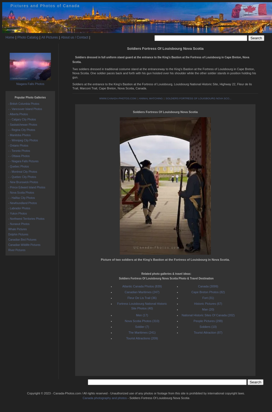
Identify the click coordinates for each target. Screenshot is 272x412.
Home (10, 37)
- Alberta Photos (18, 114)
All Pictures (49, 37)
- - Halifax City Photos (21, 197)
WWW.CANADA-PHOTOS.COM (117, 98)
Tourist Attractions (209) (142, 338)
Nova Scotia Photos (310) (142, 321)
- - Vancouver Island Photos (25, 109)
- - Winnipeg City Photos (23, 140)
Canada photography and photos (105, 398)
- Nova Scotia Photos (21, 192)
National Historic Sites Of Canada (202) (208, 315)
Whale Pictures (17, 229)
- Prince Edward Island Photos (26, 187)
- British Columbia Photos (23, 103)
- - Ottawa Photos (19, 156)
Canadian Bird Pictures (22, 239)
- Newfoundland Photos (22, 203)
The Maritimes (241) (142, 332)
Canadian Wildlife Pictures (24, 244)
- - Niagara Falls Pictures (23, 161)
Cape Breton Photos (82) (208, 292)
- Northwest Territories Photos (26, 218)
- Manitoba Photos (19, 135)
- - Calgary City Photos (22, 119)
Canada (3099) (208, 286)
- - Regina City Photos (21, 129)
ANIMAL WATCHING (151, 98)
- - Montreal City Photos (22, 171)
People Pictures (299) (208, 321)
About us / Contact (74, 37)
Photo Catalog (27, 37)
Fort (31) (208, 298)
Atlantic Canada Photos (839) (142, 286)
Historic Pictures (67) (208, 303)
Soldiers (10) (208, 326)
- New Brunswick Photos (23, 182)
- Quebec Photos (18, 166)
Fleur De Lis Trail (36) (142, 298)
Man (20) (208, 309)
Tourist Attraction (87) (208, 332)
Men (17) (142, 315)
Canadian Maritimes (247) (142, 292)
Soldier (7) (142, 326)
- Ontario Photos (18, 145)
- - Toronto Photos (19, 150)
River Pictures (16, 250)
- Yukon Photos (17, 213)
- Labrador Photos (19, 208)
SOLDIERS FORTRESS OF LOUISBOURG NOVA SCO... (198, 98)
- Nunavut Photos (18, 224)
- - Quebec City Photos (22, 176)
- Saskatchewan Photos (22, 124)
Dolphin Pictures (18, 234)
